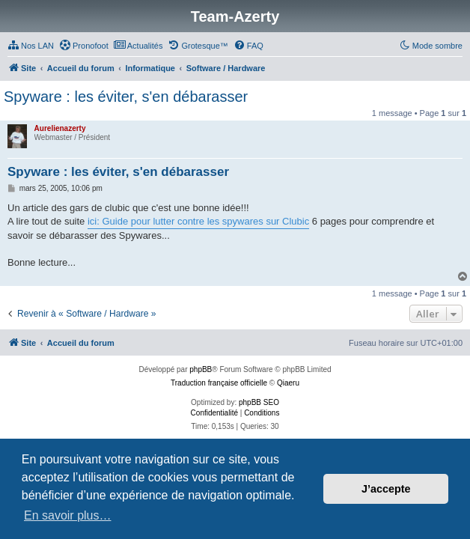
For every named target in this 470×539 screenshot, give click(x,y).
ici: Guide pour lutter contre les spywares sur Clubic (198, 221)
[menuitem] (30, 46)
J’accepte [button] (386, 489)
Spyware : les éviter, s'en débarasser (126, 96)
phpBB (200, 369)
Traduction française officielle (219, 383)
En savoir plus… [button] (68, 515)
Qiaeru (288, 383)
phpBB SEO (259, 402)
